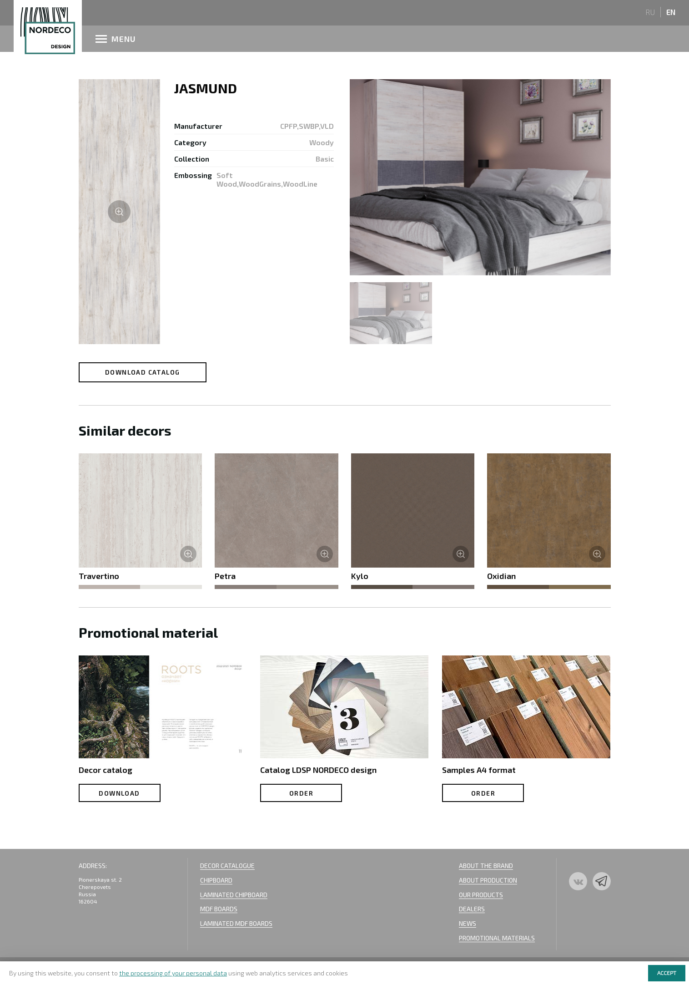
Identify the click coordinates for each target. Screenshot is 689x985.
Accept (666, 973)
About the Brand (486, 865)
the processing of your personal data (173, 973)
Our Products (481, 895)
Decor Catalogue (227, 865)
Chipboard (216, 880)
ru (650, 11)
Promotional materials (497, 938)
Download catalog (142, 372)
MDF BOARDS (218, 909)
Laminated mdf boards (236, 923)
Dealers (472, 909)
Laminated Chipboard (233, 895)
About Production (488, 880)
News (467, 923)
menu (116, 39)
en (670, 11)
